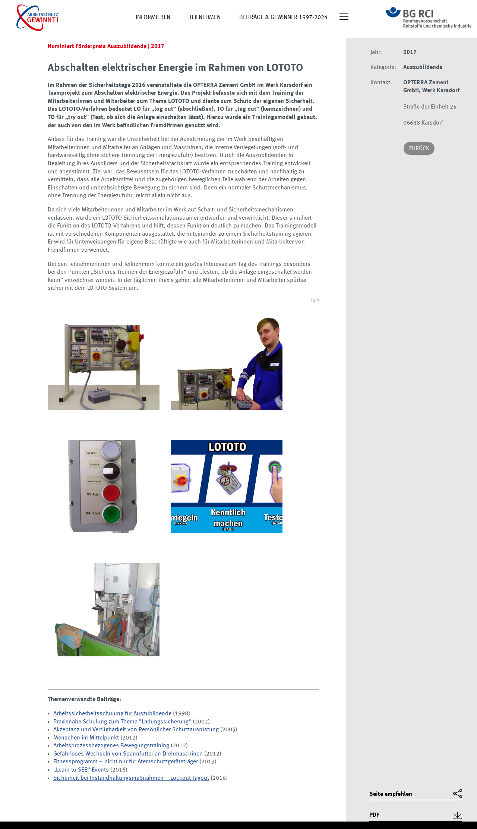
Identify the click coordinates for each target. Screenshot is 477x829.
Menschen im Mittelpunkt (86, 738)
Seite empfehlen (390, 794)
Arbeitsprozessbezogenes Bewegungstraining (111, 746)
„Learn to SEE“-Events (81, 770)
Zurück (419, 149)
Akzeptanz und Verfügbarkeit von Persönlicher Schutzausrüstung (136, 730)
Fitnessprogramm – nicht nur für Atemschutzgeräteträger (125, 762)
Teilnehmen (205, 18)
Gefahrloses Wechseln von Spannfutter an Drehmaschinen (128, 754)
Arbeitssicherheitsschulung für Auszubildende (112, 714)
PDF (374, 815)
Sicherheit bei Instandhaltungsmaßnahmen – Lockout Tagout (131, 778)
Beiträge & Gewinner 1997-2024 (283, 18)
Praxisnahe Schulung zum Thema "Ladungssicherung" (122, 722)
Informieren (153, 18)
